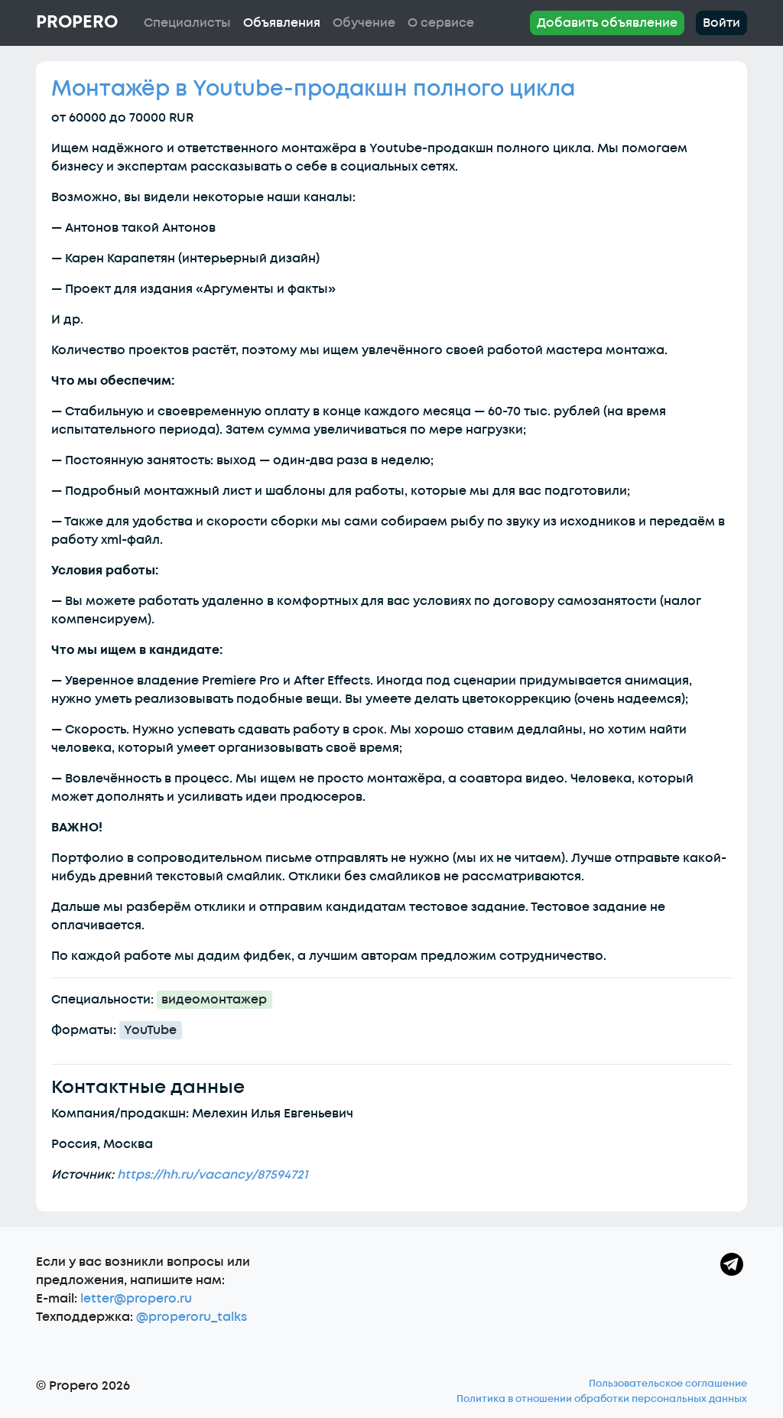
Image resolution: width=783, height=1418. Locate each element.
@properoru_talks (191, 1317)
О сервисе (441, 23)
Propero (77, 22)
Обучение (364, 23)
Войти (721, 23)
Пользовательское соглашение (668, 1383)
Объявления (281, 23)
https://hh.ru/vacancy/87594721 (212, 1174)
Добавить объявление (607, 23)
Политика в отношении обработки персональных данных (601, 1399)
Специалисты (187, 23)
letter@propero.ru (136, 1298)
